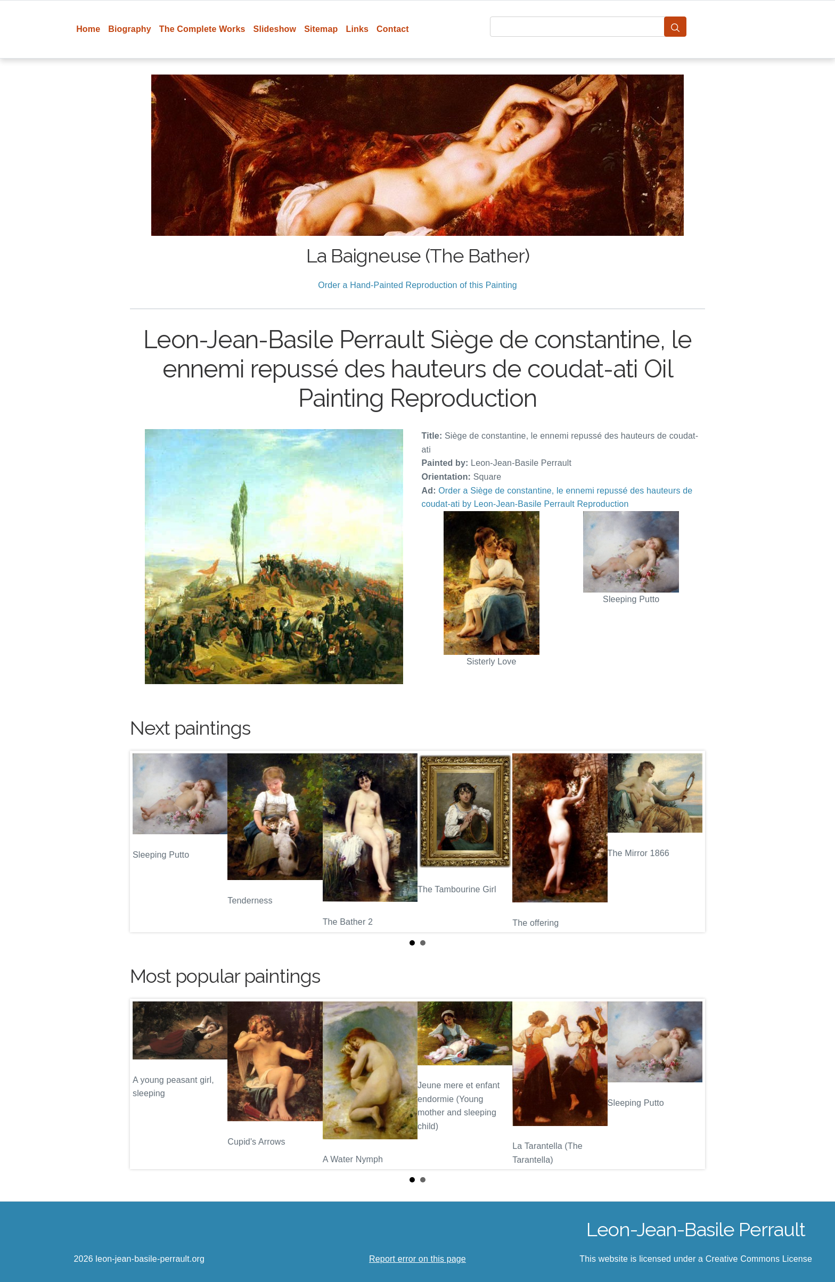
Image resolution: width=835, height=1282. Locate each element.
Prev (146, 841)
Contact (392, 29)
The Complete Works (202, 29)
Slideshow (275, 29)
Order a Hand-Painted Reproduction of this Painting (417, 285)
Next (688, 841)
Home (88, 29)
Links (357, 29)
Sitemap (321, 29)
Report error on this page (417, 1258)
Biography (129, 29)
